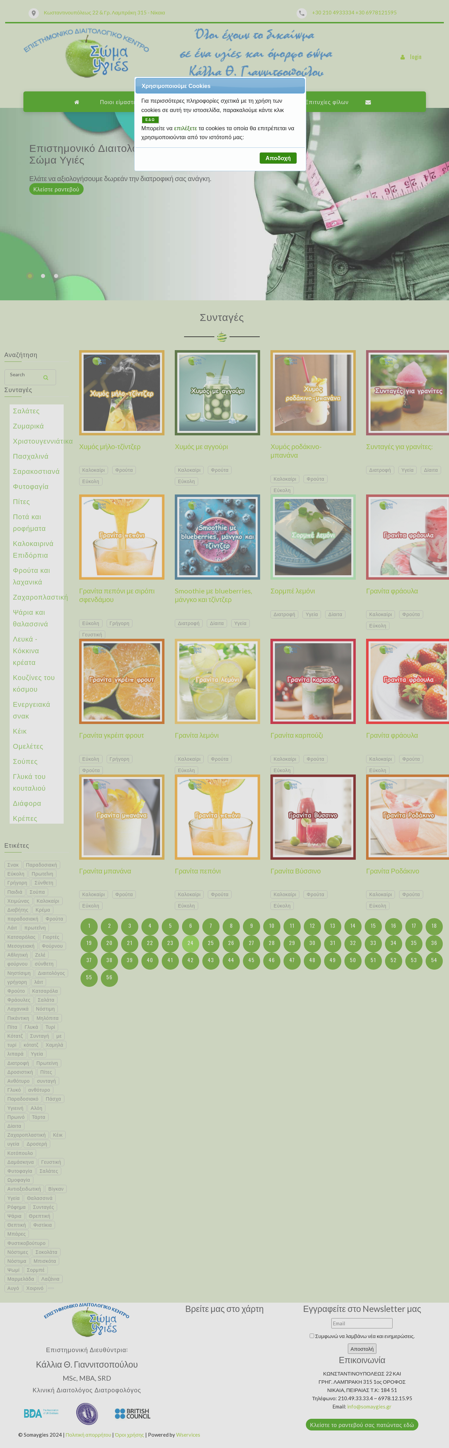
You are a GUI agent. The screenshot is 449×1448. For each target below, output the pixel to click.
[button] (278, 158)
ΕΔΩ (150, 120)
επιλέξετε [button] (186, 128)
